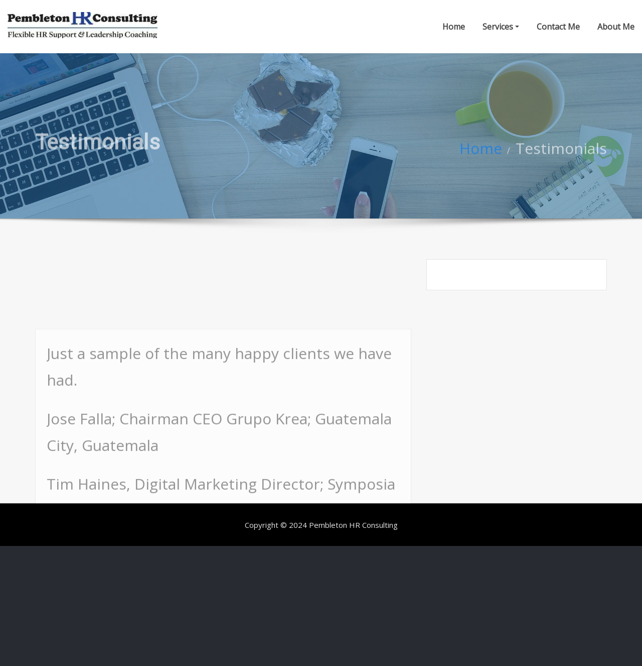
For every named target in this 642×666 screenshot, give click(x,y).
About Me (615, 26)
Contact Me (558, 26)
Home (453, 26)
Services (501, 26)
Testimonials (561, 154)
